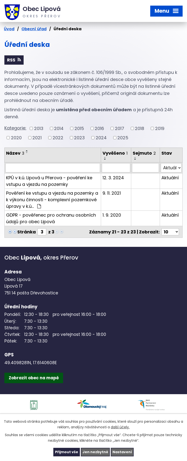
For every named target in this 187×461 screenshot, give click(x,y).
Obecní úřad (34, 29)
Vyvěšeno (115, 153)
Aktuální (170, 178)
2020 (16, 138)
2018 (139, 128)
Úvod (9, 29)
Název (15, 153)
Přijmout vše (66, 452)
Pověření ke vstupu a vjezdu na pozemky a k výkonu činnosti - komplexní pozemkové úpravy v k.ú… (52, 199)
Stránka (26, 232)
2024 (101, 138)
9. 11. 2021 (112, 193)
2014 (59, 128)
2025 (122, 138)
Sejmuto (144, 153)
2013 (38, 128)
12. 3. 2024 (113, 178)
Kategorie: (15, 128)
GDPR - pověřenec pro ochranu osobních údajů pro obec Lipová (51, 218)
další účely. (120, 427)
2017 (119, 128)
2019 (159, 128)
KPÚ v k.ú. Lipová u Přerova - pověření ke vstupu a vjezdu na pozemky (49, 181)
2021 (37, 138)
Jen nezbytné (95, 452)
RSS (14, 60)
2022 (58, 138)
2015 (79, 128)
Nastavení (122, 452)
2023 (79, 138)
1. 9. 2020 (112, 215)
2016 (99, 128)
